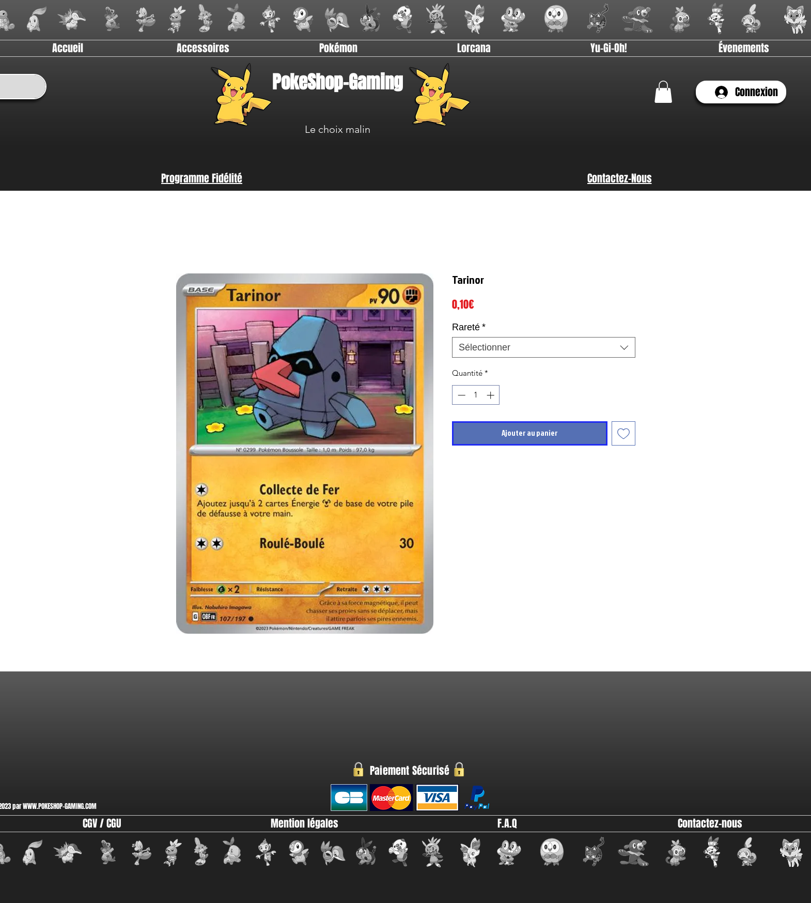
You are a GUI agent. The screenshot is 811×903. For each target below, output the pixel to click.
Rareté (469, 327)
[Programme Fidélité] (202, 178)
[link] (663, 92)
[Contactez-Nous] (619, 178)
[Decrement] (460, 395)
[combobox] (543, 347)
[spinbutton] (476, 395)
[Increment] (491, 395)
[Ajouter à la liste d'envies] (624, 433)
